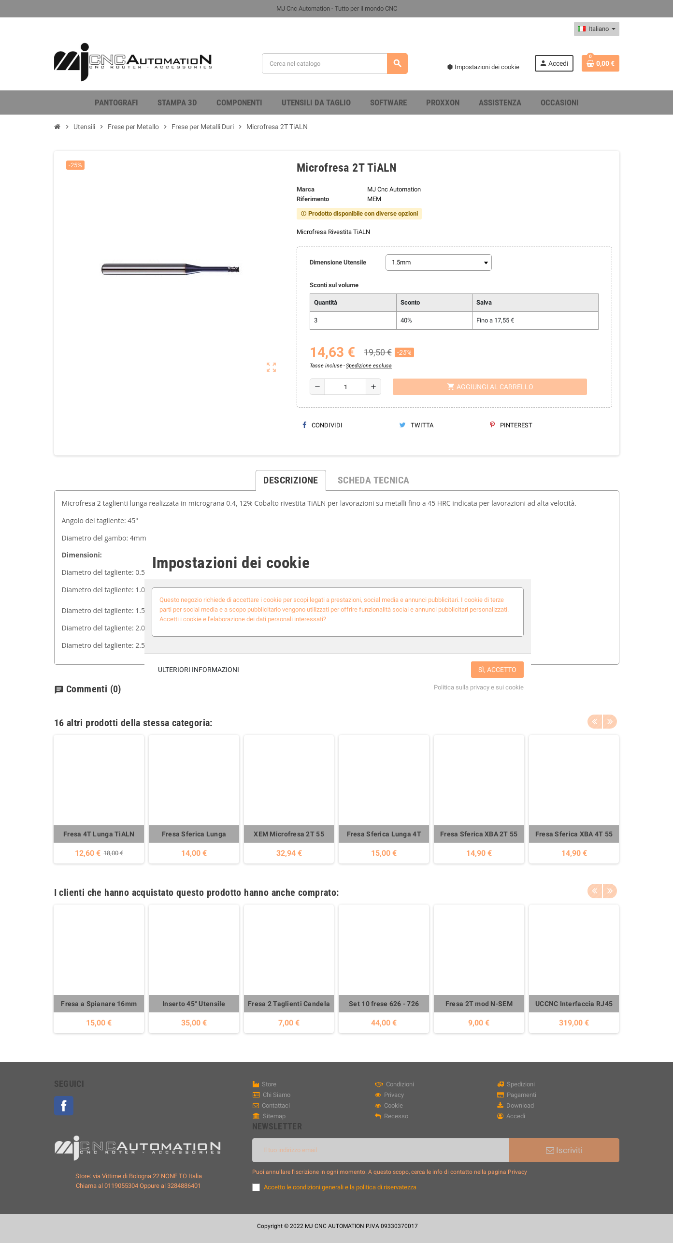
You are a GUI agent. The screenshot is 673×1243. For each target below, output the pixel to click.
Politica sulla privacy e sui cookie (479, 687)
